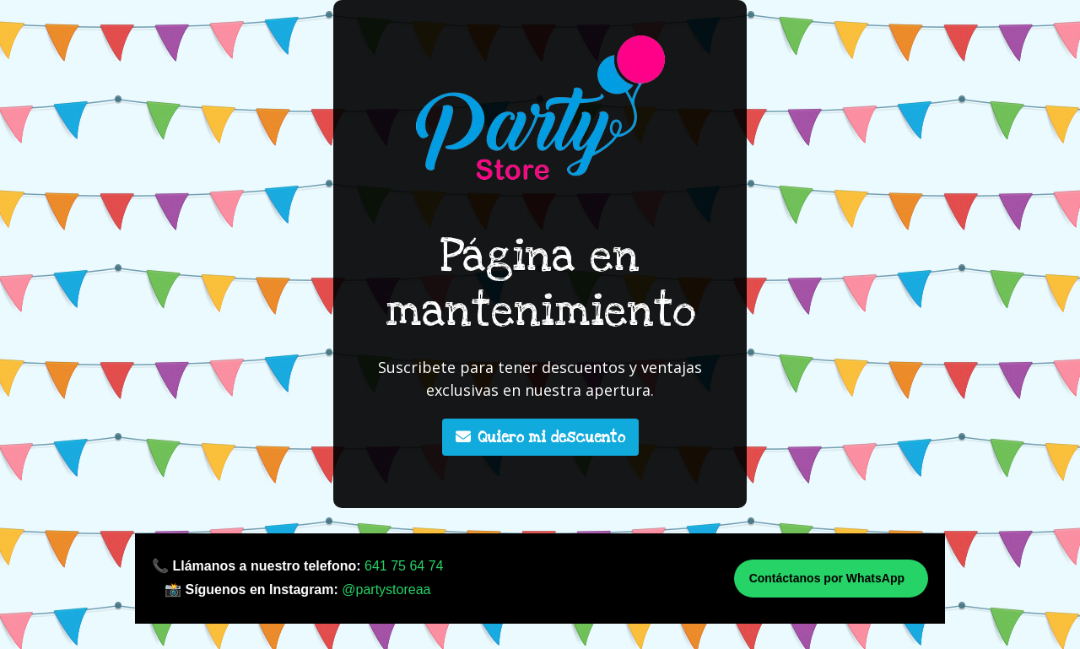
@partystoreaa (386, 589)
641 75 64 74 (403, 566)
